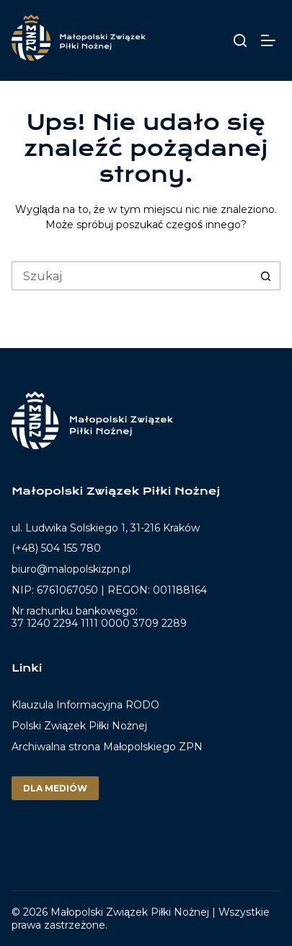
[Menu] (270, 40)
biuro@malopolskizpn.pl (71, 569)
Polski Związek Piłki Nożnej (79, 725)
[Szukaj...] (132, 275)
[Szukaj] (240, 40)
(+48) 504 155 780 (56, 548)
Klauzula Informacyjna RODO (85, 705)
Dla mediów (55, 788)
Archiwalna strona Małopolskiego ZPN (107, 746)
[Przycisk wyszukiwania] (266, 275)
